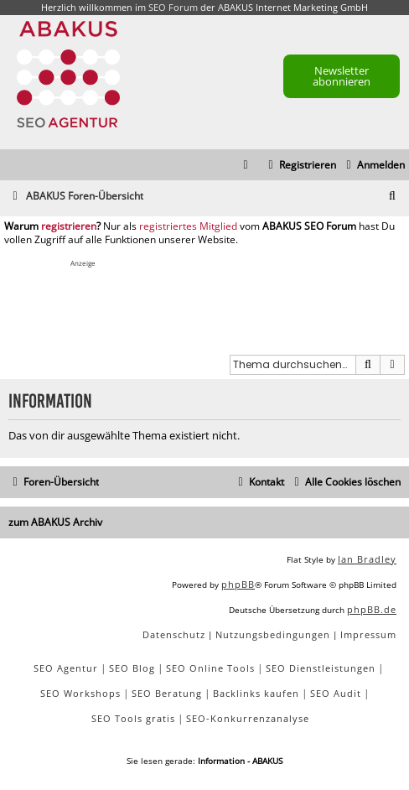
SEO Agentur (66, 668)
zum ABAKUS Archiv (55, 522)
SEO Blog (132, 668)
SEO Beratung (167, 693)
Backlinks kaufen (256, 693)
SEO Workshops (80, 693)
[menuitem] (373, 165)
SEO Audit (335, 693)
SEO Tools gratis (133, 718)
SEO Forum (173, 7)
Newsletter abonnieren (341, 76)
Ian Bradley (367, 559)
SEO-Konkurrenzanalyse (247, 718)
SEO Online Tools (210, 668)
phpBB (238, 584)
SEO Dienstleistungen (320, 668)
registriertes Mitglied (188, 226)
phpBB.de (371, 609)
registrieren (68, 226)
